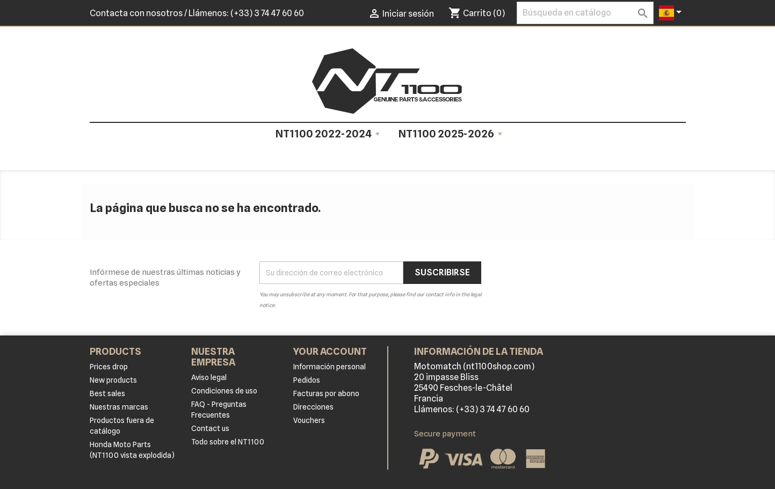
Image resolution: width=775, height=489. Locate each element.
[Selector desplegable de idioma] (672, 12)
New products (113, 380)
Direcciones (313, 407)
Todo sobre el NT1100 (227, 441)
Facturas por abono (326, 393)
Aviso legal (209, 377)
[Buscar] (585, 13)
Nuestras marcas (119, 407)
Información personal (329, 366)
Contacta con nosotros (136, 13)
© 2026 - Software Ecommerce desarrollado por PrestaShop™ (388, 475)
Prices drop (109, 366)
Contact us (210, 428)
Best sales (107, 393)
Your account (330, 351)
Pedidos (306, 380)
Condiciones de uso (224, 390)
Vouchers (309, 420)
